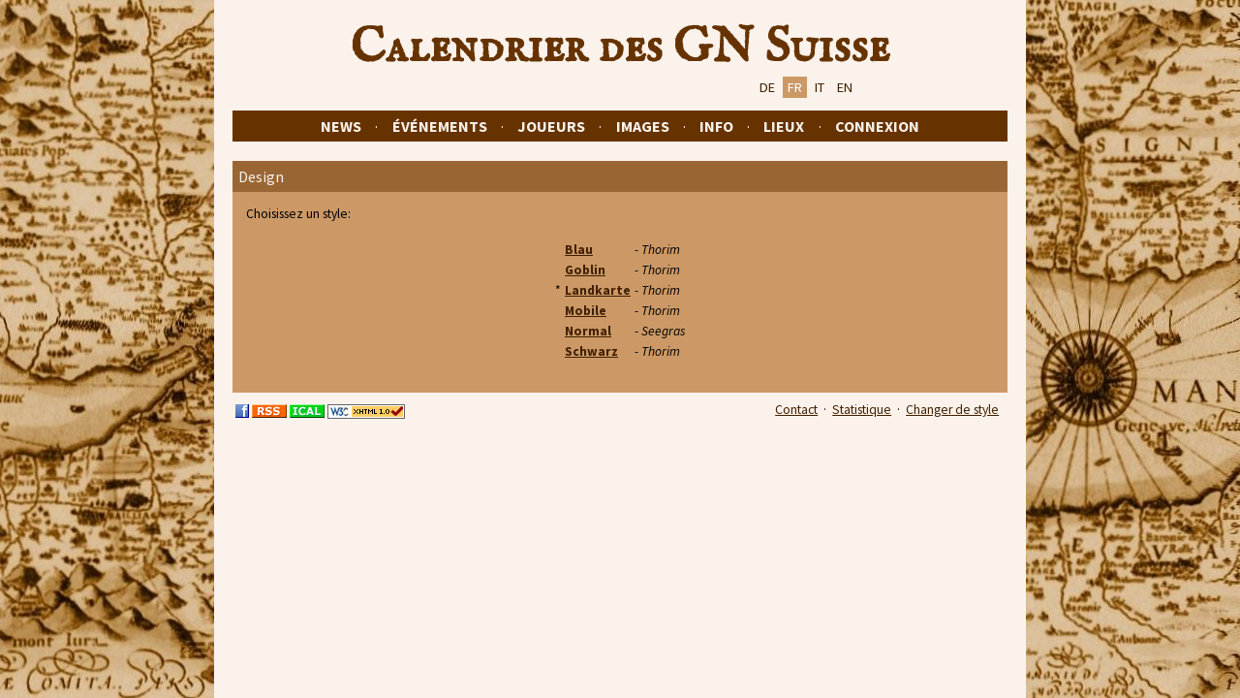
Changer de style (952, 409)
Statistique (861, 409)
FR (795, 87)
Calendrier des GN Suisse (620, 47)
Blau (579, 249)
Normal (588, 331)
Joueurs (551, 126)
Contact (796, 409)
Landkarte (598, 290)
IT (819, 87)
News (341, 126)
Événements (439, 126)
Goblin (585, 270)
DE (767, 87)
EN (844, 87)
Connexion (877, 126)
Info (716, 126)
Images (642, 126)
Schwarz (591, 351)
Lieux (783, 126)
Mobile (585, 310)
